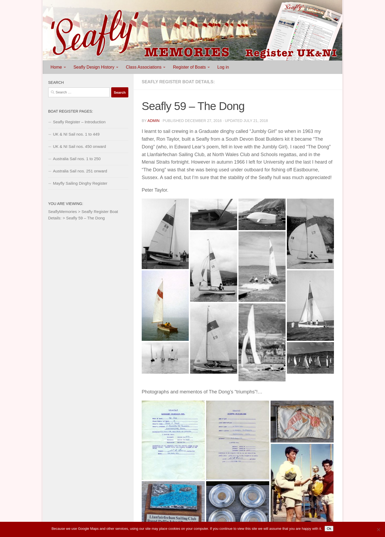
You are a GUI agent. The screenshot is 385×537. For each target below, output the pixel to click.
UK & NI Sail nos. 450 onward (79, 146)
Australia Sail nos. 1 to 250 (77, 158)
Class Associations (143, 67)
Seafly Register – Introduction (79, 122)
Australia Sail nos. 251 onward (80, 171)
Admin (154, 121)
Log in (223, 67)
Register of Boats (189, 67)
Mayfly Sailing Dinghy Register (80, 183)
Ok (329, 529)
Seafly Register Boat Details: (178, 82)
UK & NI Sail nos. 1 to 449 (76, 134)
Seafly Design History (94, 67)
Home (56, 67)
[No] (378, 529)
